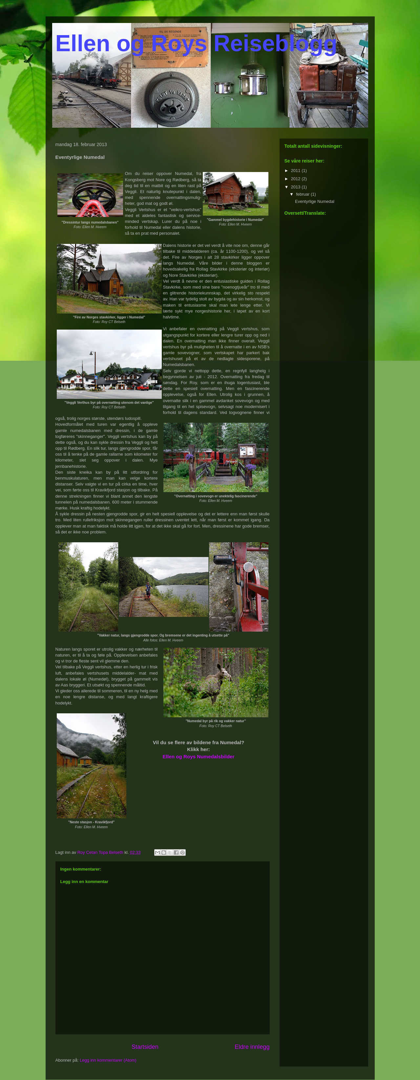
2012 (296, 178)
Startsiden (145, 1047)
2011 (296, 170)
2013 (296, 186)
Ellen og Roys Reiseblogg (196, 43)
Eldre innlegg (252, 1047)
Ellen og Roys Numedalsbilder (199, 756)
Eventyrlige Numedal (314, 201)
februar (303, 194)
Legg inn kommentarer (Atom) (108, 1060)
